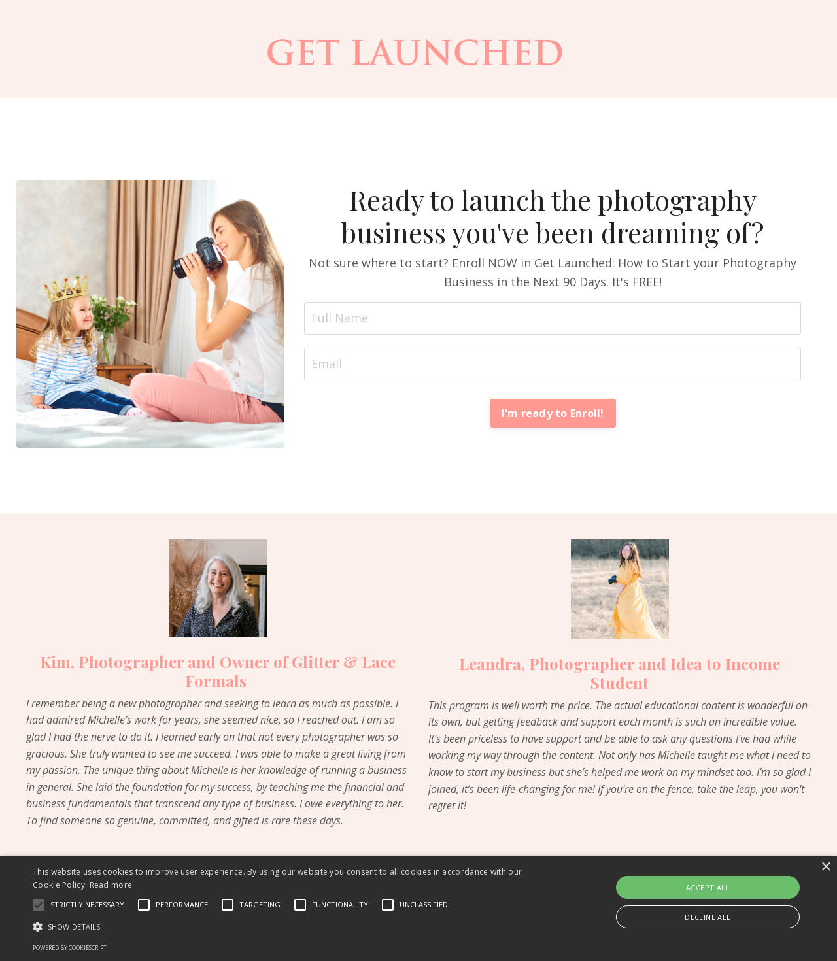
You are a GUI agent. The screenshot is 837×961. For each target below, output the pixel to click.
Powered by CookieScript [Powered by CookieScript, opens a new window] (70, 947)
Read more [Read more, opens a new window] (111, 884)
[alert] (418, 908)
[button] (39, 905)
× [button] (825, 867)
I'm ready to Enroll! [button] (553, 413)
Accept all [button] (708, 887)
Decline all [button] (707, 917)
